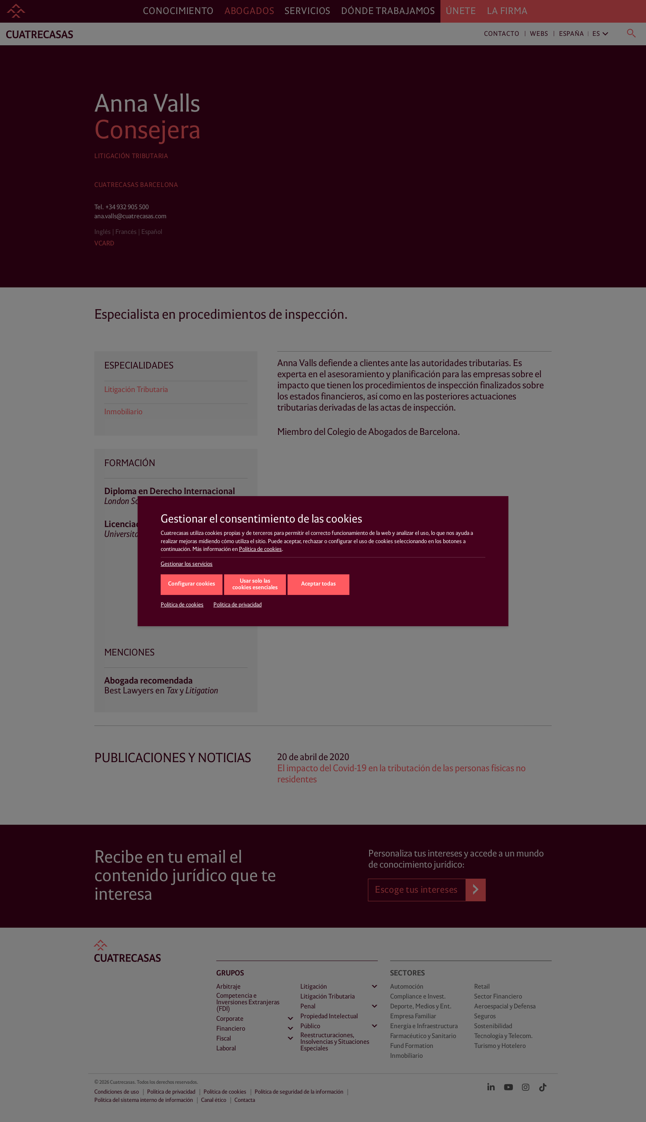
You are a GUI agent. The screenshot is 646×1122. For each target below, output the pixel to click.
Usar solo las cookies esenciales (255, 585)
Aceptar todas (318, 584)
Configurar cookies (191, 584)
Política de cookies (260, 549)
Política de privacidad (237, 605)
